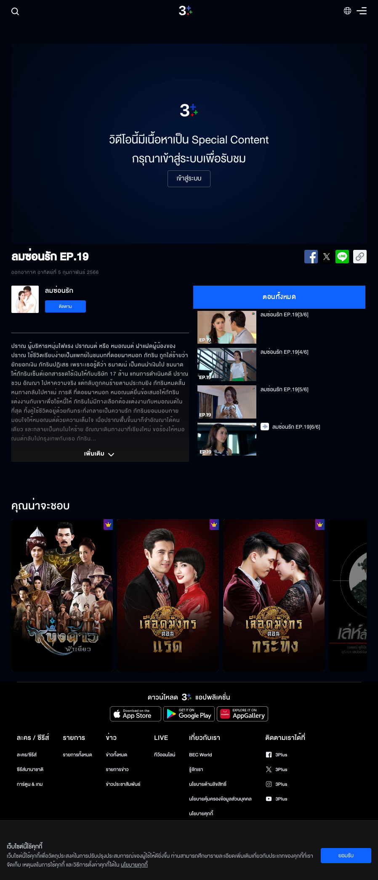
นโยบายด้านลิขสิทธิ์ (207, 784)
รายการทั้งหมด (77, 755)
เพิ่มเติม (100, 455)
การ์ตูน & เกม (30, 784)
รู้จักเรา (196, 770)
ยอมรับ (346, 855)
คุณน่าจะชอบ (40, 506)
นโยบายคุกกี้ (201, 814)
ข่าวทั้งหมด (116, 755)
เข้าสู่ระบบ (188, 179)
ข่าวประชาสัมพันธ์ (123, 784)
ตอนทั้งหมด (279, 297)
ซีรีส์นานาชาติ (30, 770)
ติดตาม (65, 306)
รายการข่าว (117, 770)
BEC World (200, 755)
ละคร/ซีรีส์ (27, 755)
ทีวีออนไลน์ (164, 755)
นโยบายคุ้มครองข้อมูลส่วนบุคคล (220, 799)
